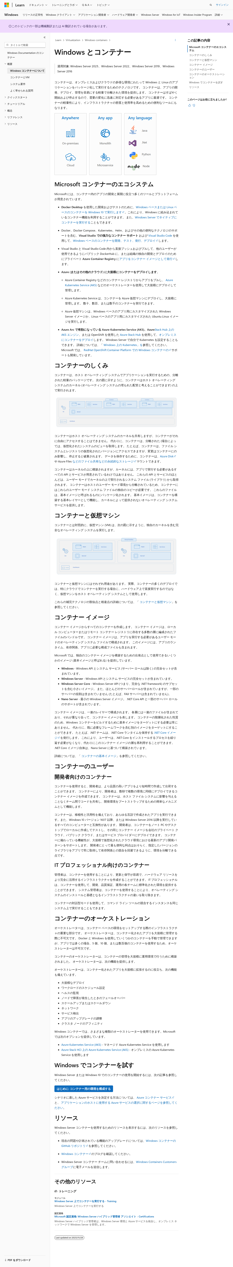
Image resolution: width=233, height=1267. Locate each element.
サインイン (222, 4)
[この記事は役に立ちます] (189, 105)
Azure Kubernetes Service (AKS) (81, 1044)
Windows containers (96, 40)
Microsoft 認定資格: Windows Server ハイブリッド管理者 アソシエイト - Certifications (104, 1216)
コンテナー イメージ (201, 64)
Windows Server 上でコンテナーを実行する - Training (85, 1201)
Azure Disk (166, 456)
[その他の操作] (175, 40)
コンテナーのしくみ (200, 55)
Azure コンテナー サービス (154, 1097)
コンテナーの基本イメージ (98, 756)
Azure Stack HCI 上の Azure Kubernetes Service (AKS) (95, 1050)
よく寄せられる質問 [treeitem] (21, 90)
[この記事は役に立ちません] (194, 105)
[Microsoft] (6, 5)
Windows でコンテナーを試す (206, 82)
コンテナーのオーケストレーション (207, 75)
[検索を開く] (210, 5)
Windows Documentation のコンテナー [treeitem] (25, 55)
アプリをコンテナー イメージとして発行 (145, 259)
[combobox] (25, 45)
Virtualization (73, 40)
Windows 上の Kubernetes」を (123, 345)
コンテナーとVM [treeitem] (19, 77)
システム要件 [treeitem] (17, 84)
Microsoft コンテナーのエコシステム (207, 48)
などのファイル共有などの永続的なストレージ (103, 461)
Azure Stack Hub (130, 334)
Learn (58, 40)
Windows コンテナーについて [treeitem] (27, 70)
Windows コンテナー (74, 1154)
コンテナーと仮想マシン (156, 602)
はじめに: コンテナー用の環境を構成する (84, 1089)
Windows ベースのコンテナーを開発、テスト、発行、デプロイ (114, 240)
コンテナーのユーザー (202, 69)
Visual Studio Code (160, 235)
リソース (194, 87)
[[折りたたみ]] (44, 37)
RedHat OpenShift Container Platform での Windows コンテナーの (126, 350)
